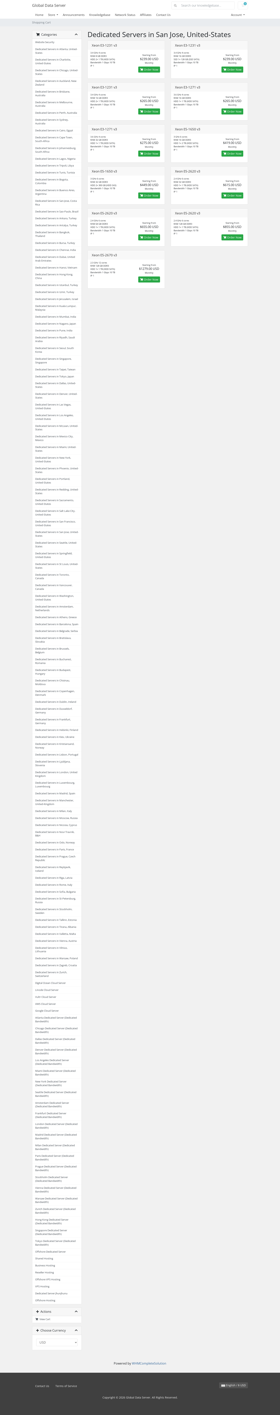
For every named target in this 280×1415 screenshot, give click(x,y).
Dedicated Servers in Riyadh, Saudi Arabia (55, 339)
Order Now (149, 69)
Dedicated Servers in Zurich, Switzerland (51, 974)
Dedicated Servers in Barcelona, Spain (56, 624)
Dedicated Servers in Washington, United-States (54, 597)
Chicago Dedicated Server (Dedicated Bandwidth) (56, 1030)
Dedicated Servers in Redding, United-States (57, 491)
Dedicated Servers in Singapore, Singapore (53, 360)
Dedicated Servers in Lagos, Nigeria (55, 158)
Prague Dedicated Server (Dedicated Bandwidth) (56, 1168)
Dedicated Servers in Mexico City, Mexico (54, 438)
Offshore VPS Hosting (47, 1279)
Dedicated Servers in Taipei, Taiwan (55, 369)
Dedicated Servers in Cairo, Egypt (54, 130)
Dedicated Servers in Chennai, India (55, 250)
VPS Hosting (42, 1286)
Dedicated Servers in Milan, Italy (53, 811)
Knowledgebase (99, 15)
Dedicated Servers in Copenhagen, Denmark (55, 693)
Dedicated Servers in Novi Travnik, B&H (54, 833)
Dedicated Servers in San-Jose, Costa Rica (56, 202)
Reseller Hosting (44, 1272)
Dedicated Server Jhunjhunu (51, 1293)
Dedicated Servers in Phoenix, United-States (57, 470)
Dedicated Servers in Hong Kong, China (54, 276)
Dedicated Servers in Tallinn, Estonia (56, 920)
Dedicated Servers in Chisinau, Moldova (52, 682)
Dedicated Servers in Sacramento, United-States (54, 502)
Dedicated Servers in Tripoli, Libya (54, 165)
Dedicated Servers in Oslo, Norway (55, 842)
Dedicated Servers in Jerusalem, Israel (56, 299)
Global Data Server (49, 5)
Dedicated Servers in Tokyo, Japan (54, 376)
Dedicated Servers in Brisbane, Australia (52, 93)
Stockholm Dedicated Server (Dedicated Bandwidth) (51, 1179)
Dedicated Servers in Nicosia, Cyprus (56, 825)
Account (236, 15)
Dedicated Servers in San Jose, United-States (57, 533)
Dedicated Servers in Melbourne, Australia (54, 104)
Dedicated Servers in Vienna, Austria (56, 941)
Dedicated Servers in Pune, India (53, 330)
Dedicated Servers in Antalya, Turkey (56, 225)
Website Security (44, 42)
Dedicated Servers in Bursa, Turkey (55, 243)
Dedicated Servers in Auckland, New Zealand (55, 82)
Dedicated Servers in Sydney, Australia (51, 121)
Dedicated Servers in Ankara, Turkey (56, 218)
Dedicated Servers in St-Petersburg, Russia (55, 900)
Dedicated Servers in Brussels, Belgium (52, 650)
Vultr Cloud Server (45, 997)
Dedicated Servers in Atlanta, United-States (56, 51)
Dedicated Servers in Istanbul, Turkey (56, 285)
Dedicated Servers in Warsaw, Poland (56, 958)
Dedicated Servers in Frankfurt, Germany (53, 721)
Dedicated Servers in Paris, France (54, 849)
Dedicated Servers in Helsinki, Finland (56, 730)
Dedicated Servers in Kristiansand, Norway (54, 745)
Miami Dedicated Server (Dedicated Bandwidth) (55, 1072)
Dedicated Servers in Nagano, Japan (55, 323)
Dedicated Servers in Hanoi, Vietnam (56, 267)
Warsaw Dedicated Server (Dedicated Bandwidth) (56, 1200)
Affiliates (145, 15)
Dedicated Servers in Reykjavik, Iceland (53, 869)
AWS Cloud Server (45, 1004)
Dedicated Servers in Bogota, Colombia (51, 181)
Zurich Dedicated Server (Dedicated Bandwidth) (55, 1210)
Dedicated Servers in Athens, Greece (56, 617)
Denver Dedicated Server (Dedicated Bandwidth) (56, 1051)
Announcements (74, 15)
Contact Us (163, 15)
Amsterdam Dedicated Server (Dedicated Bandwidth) (52, 1104)
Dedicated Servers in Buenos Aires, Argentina (55, 192)
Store (52, 15)
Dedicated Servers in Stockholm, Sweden (53, 911)
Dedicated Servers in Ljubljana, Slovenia (52, 763)
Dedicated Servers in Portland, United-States (52, 480)
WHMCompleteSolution (149, 1363)
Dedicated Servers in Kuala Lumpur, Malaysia (55, 307)
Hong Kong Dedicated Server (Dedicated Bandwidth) (51, 1221)
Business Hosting (45, 1265)
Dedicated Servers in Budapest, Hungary (53, 671)
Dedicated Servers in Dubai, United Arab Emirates (55, 258)
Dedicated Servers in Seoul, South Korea (54, 350)
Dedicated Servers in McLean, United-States (56, 427)
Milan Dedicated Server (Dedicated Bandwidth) (55, 1147)
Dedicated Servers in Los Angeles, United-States (54, 417)
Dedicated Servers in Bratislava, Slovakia (53, 639)
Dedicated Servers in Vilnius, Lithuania (51, 949)
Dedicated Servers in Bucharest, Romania (53, 661)
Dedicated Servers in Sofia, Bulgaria (55, 891)
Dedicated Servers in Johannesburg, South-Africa (55, 149)
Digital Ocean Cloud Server (50, 983)
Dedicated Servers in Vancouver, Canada (53, 587)
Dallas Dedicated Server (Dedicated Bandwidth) (55, 1040)
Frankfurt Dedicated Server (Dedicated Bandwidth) (50, 1115)
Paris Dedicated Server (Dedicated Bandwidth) (54, 1157)
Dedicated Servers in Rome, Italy (53, 884)
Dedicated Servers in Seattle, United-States (56, 544)
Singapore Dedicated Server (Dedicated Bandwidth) (51, 1232)
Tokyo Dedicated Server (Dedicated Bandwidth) (55, 1242)
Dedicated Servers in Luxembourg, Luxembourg (55, 784)
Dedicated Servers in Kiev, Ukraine (54, 737)
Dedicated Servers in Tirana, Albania (55, 927)
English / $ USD (233, 1385)
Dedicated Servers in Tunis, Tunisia (55, 172)
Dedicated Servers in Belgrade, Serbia (56, 631)
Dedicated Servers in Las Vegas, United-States (53, 406)
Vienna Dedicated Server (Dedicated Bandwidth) (55, 1189)
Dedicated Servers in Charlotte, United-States (53, 61)
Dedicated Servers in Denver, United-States (56, 395)
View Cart (42, 1319)
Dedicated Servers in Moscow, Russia (56, 818)
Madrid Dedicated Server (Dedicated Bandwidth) (56, 1136)
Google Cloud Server (47, 1010)
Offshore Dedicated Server (50, 1251)
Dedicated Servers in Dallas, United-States (55, 385)
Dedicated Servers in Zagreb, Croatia (56, 965)
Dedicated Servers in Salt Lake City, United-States (55, 512)
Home (39, 15)
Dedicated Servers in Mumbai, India (55, 316)
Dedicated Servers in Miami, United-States (55, 448)
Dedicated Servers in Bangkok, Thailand (52, 234)
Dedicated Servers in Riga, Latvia (53, 878)
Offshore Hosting (45, 1300)
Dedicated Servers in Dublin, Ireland (55, 702)
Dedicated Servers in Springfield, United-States (53, 555)
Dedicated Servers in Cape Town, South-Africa (54, 139)
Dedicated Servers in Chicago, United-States (56, 72)
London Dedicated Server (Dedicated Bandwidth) (56, 1125)
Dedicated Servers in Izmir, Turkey (54, 292)
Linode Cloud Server (47, 990)
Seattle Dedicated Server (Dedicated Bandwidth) (55, 1094)
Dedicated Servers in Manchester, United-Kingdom (54, 802)
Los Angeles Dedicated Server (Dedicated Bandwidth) (52, 1062)
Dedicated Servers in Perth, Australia (56, 112)
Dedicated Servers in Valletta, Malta (55, 934)
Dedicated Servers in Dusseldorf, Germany (53, 710)
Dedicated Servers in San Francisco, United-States (55, 523)
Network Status (125, 15)
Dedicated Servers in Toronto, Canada (52, 576)
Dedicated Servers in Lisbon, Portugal (56, 754)
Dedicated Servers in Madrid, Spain (55, 793)
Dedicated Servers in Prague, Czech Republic (55, 858)
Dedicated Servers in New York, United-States (53, 459)
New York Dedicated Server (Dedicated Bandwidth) (50, 1083)
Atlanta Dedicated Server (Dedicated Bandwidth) (56, 1019)
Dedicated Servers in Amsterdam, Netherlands (54, 608)
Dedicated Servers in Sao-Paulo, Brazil (56, 211)
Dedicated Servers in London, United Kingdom (56, 774)
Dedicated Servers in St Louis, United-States (56, 565)
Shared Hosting (44, 1258)
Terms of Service (66, 1386)
